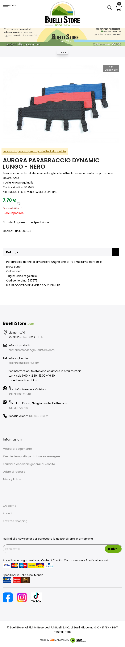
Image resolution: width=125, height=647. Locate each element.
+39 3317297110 (18, 408)
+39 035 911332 (38, 416)
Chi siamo (9, 506)
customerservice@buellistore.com (32, 350)
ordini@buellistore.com (24, 363)
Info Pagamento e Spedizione (28, 222)
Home (62, 51)
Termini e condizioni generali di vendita (29, 464)
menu (10, 5)
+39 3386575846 (20, 394)
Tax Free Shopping (15, 521)
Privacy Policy (12, 479)
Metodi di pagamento (17, 449)
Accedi (7, 513)
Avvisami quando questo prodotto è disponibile (34, 151)
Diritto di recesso (14, 472)
